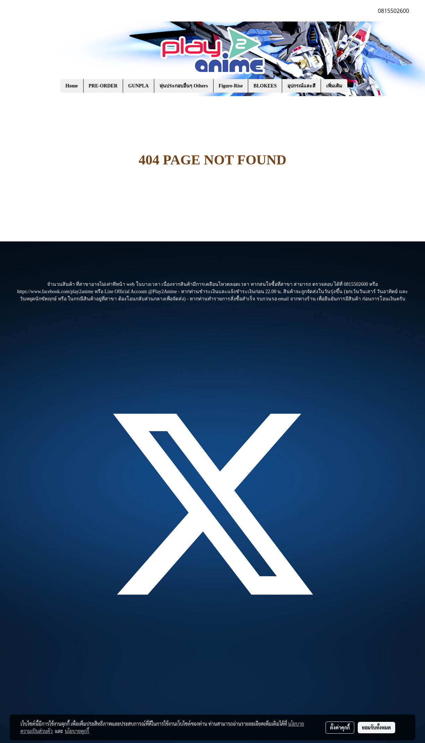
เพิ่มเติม (334, 85)
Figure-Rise (231, 85)
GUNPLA (138, 85)
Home (72, 85)
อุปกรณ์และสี (301, 85)
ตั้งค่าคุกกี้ (340, 727)
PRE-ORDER (103, 85)
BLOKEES (265, 85)
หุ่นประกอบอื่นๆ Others (183, 85)
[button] (358, 86)
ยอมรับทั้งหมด (376, 727)
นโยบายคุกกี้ (77, 731)
